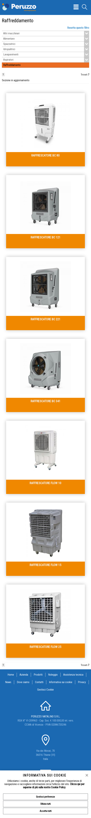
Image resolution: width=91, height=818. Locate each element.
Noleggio (53, 674)
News (8, 682)
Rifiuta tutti (45, 804)
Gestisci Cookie (45, 689)
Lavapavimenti (46, 54)
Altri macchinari (46, 33)
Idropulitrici (46, 49)
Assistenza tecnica (73, 674)
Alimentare (46, 38)
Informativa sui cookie (60, 682)
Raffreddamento (12, 65)
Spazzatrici (46, 44)
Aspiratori (46, 59)
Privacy (82, 682)
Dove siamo (23, 682)
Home (10, 674)
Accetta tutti (46, 811)
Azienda (24, 674)
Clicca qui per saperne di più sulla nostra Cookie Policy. (54, 785)
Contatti (39, 682)
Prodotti (38, 674)
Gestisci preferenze (45, 796)
